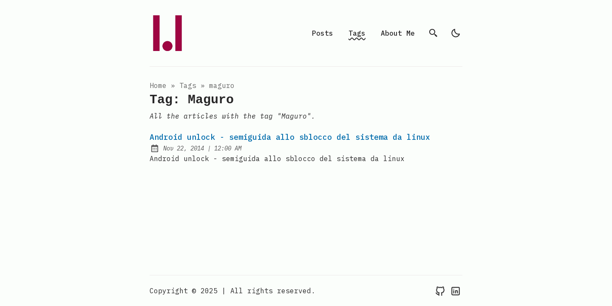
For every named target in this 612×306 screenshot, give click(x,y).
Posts (322, 33)
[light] (455, 33)
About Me (398, 33)
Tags (357, 33)
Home (158, 85)
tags (187, 85)
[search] (433, 33)
